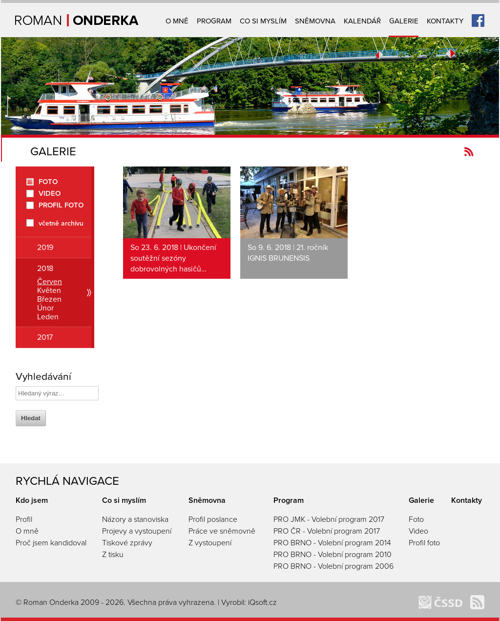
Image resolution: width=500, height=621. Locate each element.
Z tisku (113, 554)
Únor (45, 308)
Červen (49, 282)
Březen (49, 299)
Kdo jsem (32, 500)
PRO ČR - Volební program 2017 (326, 531)
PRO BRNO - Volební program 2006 (333, 566)
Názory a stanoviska (135, 519)
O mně (177, 21)
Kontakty (445, 21)
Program (214, 21)
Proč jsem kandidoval (51, 543)
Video (50, 193)
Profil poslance (212, 519)
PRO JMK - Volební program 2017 (328, 519)
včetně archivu (61, 223)
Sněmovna (315, 21)
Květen (49, 290)
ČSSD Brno (440, 602)
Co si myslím (263, 21)
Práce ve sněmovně (221, 531)
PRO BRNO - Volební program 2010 (332, 554)
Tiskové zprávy (127, 543)
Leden (48, 317)
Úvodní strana (77, 20)
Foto (48, 182)
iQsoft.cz (262, 602)
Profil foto (61, 205)
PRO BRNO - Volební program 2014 (332, 543)
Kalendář (362, 21)
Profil (24, 519)
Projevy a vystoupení (136, 531)
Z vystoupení (209, 543)
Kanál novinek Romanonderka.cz (469, 151)
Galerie (403, 21)
